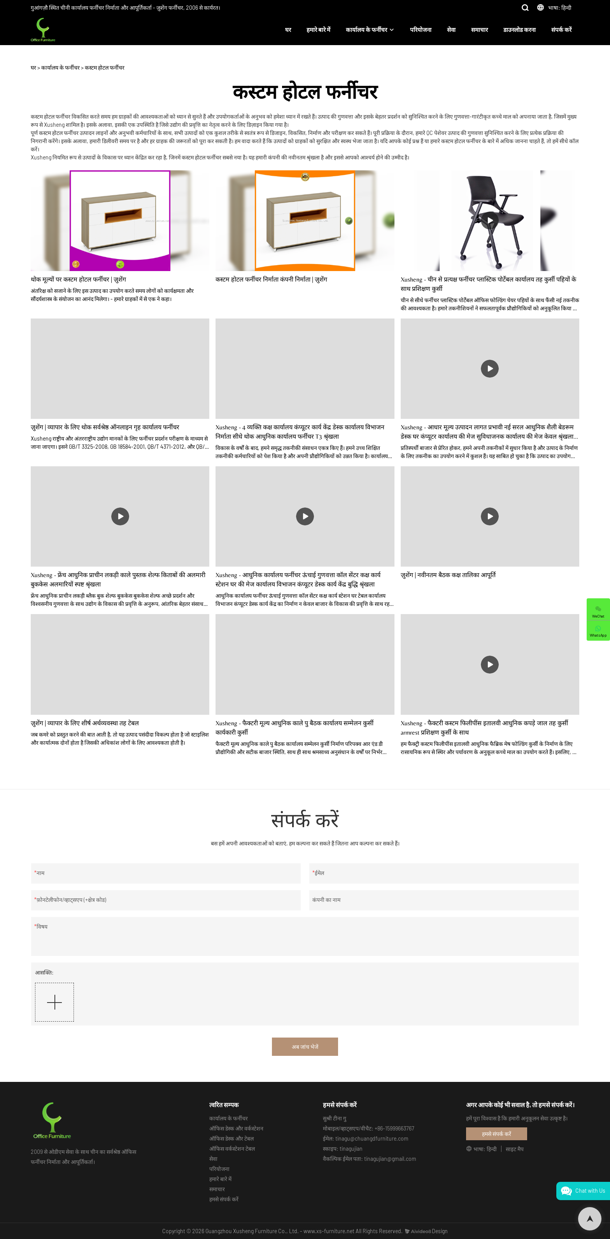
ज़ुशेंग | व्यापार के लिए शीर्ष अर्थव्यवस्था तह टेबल (85, 723)
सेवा (451, 29)
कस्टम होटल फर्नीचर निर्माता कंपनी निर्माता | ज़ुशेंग (271, 279)
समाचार (479, 29)
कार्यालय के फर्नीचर (366, 29)
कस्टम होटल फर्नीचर (104, 67)
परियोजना (420, 29)
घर (288, 29)
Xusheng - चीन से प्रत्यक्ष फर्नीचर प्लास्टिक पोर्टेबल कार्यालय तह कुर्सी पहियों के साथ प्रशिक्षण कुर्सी (488, 284)
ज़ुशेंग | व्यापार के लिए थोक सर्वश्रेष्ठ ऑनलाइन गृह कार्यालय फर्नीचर (105, 427)
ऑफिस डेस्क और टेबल (231, 1138)
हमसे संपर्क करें (223, 1199)
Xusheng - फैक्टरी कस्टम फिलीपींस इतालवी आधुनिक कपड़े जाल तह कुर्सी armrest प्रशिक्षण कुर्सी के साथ (484, 727)
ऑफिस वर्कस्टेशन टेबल (232, 1148)
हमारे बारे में (318, 29)
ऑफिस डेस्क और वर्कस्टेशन (236, 1128)
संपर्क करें (561, 29)
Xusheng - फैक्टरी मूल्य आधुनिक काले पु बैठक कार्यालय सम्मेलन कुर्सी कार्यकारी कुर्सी (294, 727)
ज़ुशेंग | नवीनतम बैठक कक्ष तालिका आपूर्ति (448, 575)
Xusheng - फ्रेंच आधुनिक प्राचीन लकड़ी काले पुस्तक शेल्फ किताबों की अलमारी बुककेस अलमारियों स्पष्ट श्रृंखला (118, 579)
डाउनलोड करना (519, 29)
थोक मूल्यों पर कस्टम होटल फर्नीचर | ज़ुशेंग (78, 279)
